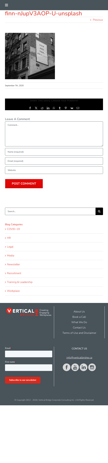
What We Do (79, 322)
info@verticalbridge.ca (79, 357)
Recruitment (14, 273)
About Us (79, 311)
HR (9, 238)
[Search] (99, 211)
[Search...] (50, 211)
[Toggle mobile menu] (6, 5)
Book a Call (79, 317)
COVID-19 (13, 229)
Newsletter (13, 264)
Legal (10, 247)
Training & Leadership (19, 282)
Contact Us (79, 327)
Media (10, 255)
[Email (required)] (54, 161)
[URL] (54, 170)
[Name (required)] (54, 152)
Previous (98, 20)
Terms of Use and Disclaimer (79, 333)
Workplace (13, 291)
